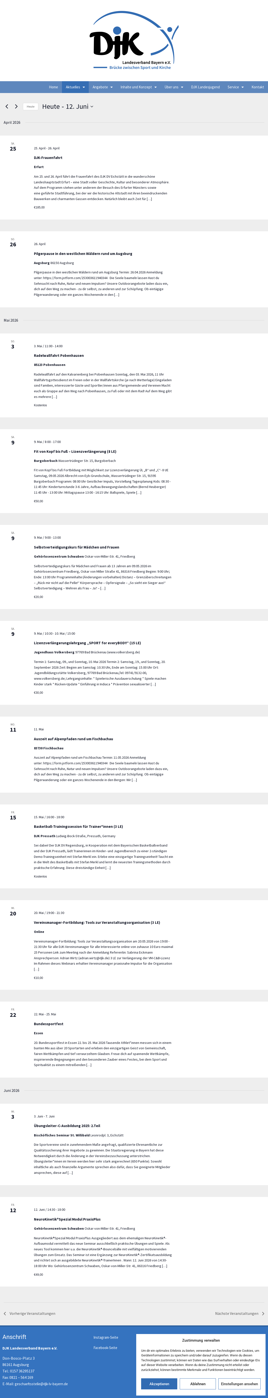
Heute (30, 106)
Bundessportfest (48, 1023)
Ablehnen (198, 1384)
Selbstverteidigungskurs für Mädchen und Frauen (76, 547)
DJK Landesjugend (205, 87)
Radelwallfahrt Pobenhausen (59, 355)
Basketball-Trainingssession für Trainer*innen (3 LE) (78, 826)
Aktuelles (75, 87)
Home (53, 87)
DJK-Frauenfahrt (48, 157)
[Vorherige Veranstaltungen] (7, 107)
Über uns (173, 87)
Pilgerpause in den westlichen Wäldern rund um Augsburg (83, 253)
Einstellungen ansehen (239, 1384)
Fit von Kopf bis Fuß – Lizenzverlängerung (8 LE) (75, 451)
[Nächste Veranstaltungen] (16, 107)
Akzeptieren (159, 1384)
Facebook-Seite (105, 1347)
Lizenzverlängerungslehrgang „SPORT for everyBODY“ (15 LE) (87, 643)
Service (236, 87)
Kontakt (258, 87)
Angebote (103, 87)
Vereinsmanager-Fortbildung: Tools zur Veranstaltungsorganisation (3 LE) (97, 922)
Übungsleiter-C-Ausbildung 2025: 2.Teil (67, 1125)
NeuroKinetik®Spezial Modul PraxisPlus (67, 1219)
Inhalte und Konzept (138, 87)
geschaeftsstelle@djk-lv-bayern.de (41, 1384)
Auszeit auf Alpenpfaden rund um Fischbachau (73, 739)
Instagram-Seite (105, 1337)
